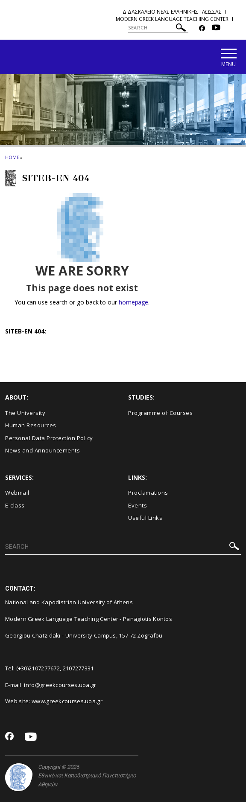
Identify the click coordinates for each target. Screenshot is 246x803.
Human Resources (30, 426)
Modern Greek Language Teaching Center (172, 19)
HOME (12, 158)
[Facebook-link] (202, 28)
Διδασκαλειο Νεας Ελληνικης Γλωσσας (172, 11)
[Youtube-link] (216, 28)
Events (137, 506)
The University (25, 413)
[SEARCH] (158, 27)
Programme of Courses (160, 413)
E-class (15, 506)
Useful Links (145, 519)
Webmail (17, 494)
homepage (133, 303)
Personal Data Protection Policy (49, 439)
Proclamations (148, 494)
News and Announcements (42, 451)
